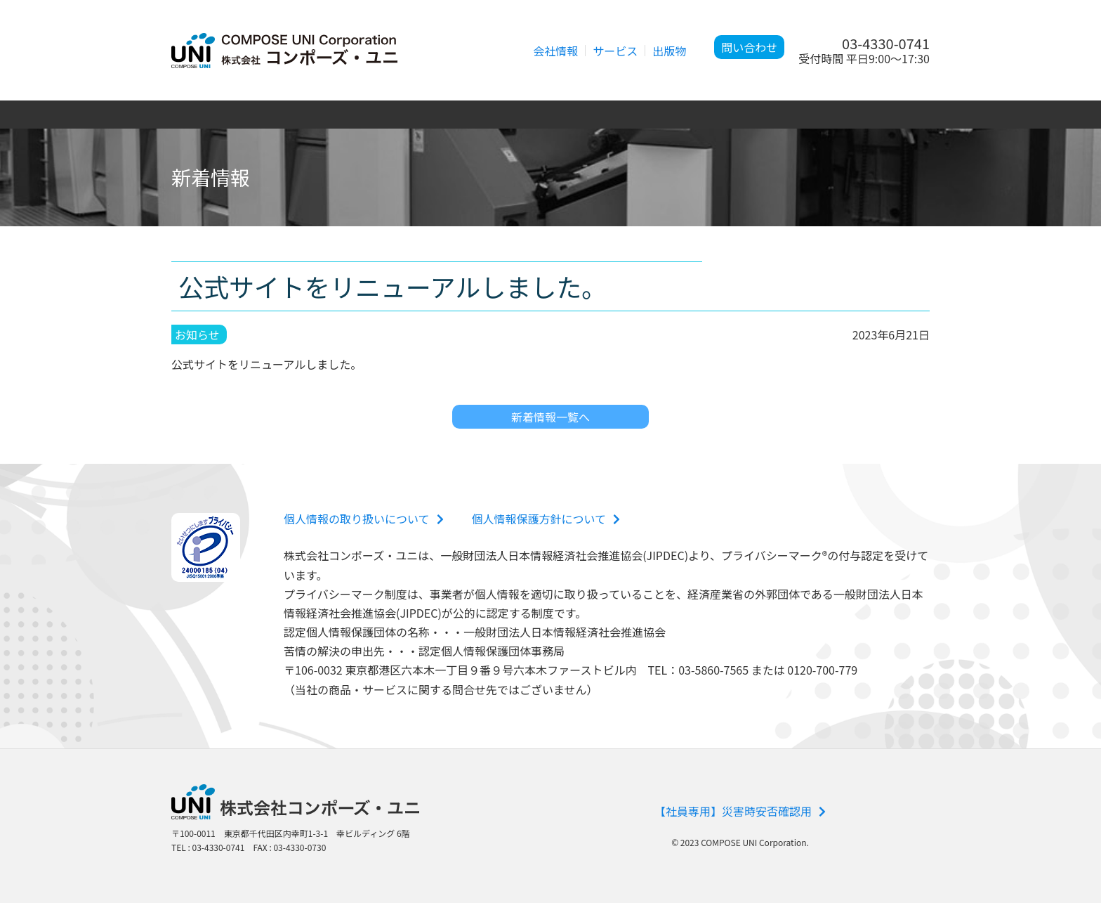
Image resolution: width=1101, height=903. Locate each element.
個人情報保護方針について (546, 518)
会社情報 (555, 50)
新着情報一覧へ (550, 416)
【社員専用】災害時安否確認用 (740, 811)
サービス (615, 50)
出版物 (669, 50)
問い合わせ (749, 47)
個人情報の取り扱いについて (364, 518)
